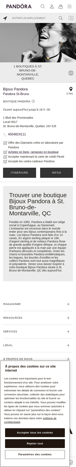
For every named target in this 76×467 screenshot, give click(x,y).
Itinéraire (19, 172)
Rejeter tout (35, 443)
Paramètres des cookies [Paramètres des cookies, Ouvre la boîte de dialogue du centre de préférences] (35, 454)
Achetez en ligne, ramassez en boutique (33, 152)
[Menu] (69, 6)
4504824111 (17, 134)
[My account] (51, 6)
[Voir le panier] (60, 6)
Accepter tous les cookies (35, 432)
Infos (56, 172)
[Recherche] (42, 6)
